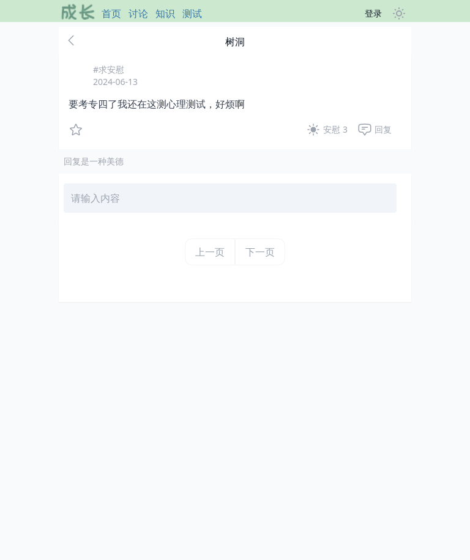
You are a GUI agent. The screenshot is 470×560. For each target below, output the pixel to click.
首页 (111, 13)
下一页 (260, 252)
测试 (192, 13)
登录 (373, 13)
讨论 (138, 13)
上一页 (210, 252)
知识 (165, 13)
